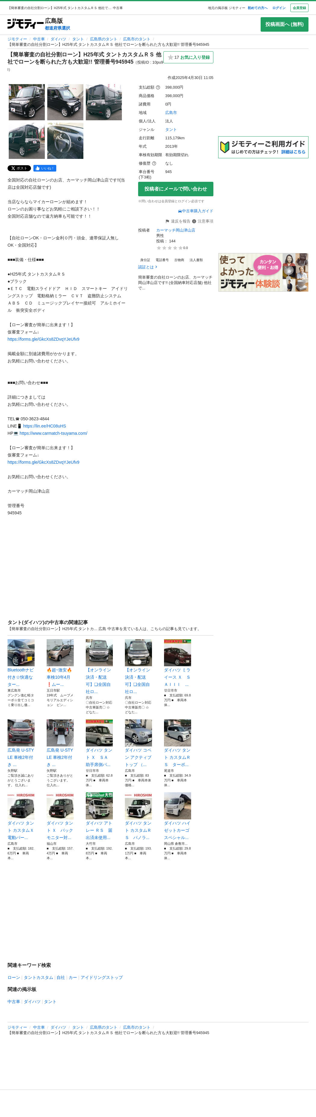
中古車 (39, 39)
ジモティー (17, 39)
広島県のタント (103, 39)
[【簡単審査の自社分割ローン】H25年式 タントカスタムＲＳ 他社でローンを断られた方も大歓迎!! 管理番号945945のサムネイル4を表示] (27, 140)
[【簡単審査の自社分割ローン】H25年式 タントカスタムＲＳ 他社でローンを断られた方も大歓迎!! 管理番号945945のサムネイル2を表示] (65, 102)
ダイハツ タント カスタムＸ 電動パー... (21, 816)
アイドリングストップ (102, 977)
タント (78, 39)
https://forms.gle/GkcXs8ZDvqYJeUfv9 (43, 339)
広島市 (171, 112)
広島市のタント (136, 39)
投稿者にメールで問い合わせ (175, 188)
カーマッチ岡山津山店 (175, 230)
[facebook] (44, 168)
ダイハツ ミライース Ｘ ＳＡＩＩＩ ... (177, 663)
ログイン (279, 8)
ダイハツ (58, 39)
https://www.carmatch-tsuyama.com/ (53, 433)
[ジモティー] (26, 24)
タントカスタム (38, 977)
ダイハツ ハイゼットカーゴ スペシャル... (177, 816)
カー (73, 977)
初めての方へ (258, 8)
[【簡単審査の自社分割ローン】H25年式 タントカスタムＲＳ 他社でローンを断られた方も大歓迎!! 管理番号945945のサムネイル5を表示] (65, 140)
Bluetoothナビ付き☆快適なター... (21, 663)
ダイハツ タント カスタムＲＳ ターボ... (177, 743)
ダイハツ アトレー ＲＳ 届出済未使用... (99, 816)
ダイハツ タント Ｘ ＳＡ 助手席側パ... (99, 743)
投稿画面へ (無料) (284, 24)
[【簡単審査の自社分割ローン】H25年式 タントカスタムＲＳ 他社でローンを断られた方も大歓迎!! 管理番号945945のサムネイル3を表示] (104, 102)
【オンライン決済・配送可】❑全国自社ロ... (99, 666)
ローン (14, 977)
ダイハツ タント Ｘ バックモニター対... (60, 816)
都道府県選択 (57, 28)
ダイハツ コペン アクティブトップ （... (138, 743)
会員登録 (299, 8)
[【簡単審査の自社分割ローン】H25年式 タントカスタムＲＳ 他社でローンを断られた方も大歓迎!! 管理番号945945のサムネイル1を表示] (27, 102)
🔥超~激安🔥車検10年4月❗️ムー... (60, 663)
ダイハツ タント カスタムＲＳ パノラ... (138, 816)
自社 (61, 977)
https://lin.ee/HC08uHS (44, 426)
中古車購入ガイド (195, 211)
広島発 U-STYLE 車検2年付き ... (21, 743)
